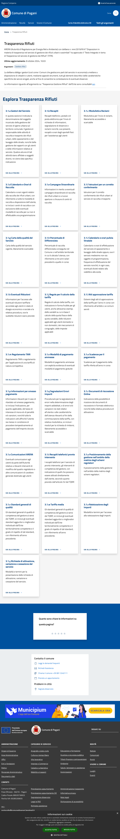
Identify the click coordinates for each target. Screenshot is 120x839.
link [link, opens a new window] (82, 825)
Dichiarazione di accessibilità (71, 801)
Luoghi (92, 771)
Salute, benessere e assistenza (72, 767)
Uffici (3, 759)
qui (93, 84)
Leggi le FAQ (36, 801)
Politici (4, 767)
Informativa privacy (68, 793)
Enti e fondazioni (8, 763)
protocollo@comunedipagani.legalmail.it (18, 810)
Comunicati (94, 755)
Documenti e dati (8, 776)
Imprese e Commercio (39, 763)
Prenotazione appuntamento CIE (44, 793)
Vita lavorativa (37, 759)
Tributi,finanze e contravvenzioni (73, 759)
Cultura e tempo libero (40, 755)
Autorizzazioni (66, 772)
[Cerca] (116, 13)
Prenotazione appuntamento (42, 788)
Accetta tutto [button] (51, 830)
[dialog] (60, 825)
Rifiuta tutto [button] (69, 830)
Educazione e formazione (70, 750)
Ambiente (64, 763)
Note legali (64, 797)
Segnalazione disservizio (40, 797)
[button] (60, 835)
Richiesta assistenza (39, 805)
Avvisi (92, 759)
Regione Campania (8, 3)
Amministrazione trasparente (72, 788)
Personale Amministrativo (11, 772)
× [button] (117, 813)
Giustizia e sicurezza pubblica (72, 755)
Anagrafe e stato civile (40, 751)
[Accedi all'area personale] (107, 3)
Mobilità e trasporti (38, 772)
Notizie (93, 751)
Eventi (92, 775)
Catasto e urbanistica (39, 767)
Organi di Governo (8, 751)
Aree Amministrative (9, 755)
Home (6, 31)
